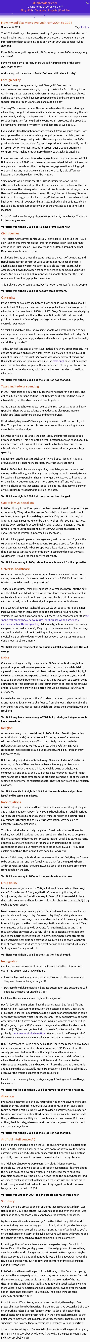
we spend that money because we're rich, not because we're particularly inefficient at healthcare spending (45, 620)
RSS (29, 10)
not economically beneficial (30, 1033)
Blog (23, 10)
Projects (52, 10)
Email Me (64, 10)
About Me (40, 10)
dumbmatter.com (45, 3)
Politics (85, 27)
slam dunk (58, 361)
